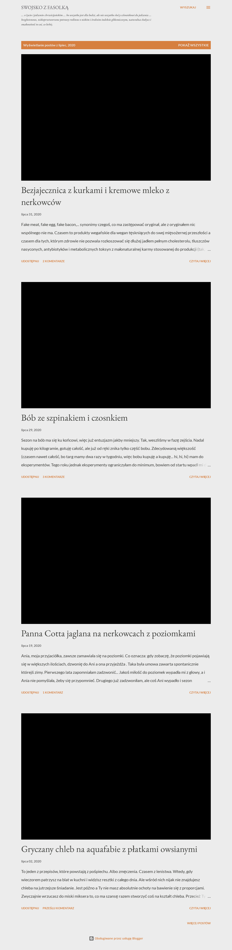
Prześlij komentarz (58, 908)
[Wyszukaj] (188, 7)
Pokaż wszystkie (193, 45)
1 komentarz (53, 692)
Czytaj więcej (200, 261)
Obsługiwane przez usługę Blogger (116, 938)
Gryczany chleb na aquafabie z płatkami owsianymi (109, 849)
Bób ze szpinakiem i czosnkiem (74, 417)
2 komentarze (54, 261)
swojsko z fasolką (45, 7)
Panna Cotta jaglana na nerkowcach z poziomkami (108, 633)
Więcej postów (199, 923)
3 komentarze (54, 477)
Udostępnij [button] (30, 261)
